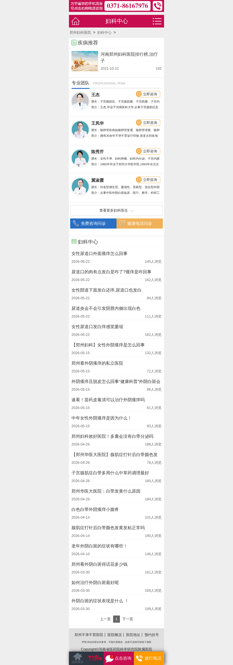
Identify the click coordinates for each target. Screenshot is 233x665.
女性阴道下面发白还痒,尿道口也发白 (106, 290)
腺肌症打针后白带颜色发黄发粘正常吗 (108, 527)
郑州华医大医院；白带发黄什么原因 (105, 491)
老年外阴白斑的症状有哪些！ (99, 546)
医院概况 (114, 635)
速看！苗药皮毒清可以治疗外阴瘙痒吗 (108, 399)
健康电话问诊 (139, 223)
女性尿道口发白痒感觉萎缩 (97, 326)
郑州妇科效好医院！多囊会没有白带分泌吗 (112, 436)
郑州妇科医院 (80, 32)
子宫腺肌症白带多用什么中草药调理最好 (110, 472)
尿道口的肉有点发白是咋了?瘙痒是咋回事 (111, 271)
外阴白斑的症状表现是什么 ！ (100, 600)
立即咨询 (150, 94)
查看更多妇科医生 (116, 210)
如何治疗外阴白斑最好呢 (95, 582)
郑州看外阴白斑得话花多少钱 (99, 564)
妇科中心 (104, 32)
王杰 (95, 94)
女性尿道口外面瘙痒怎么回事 (99, 253)
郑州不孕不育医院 (89, 635)
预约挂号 (152, 635)
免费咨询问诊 (93, 223)
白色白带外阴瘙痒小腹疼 (95, 509)
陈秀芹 (97, 151)
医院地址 (133, 635)
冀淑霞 (97, 180)
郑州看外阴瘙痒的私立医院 (97, 363)
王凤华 (97, 123)
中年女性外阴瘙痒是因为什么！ (101, 418)
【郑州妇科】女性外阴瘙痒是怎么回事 (108, 345)
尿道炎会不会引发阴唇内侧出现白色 (105, 308)
